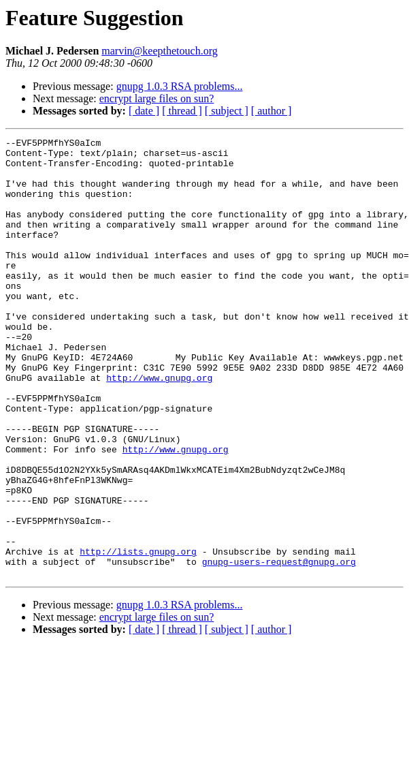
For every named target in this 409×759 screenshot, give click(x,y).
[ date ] (144, 111)
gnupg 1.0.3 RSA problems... (179, 86)
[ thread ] (182, 111)
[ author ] (271, 111)
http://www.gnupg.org (159, 426)
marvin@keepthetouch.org (159, 51)
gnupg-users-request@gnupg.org (279, 647)
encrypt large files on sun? (156, 98)
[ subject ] (226, 111)
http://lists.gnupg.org (138, 635)
